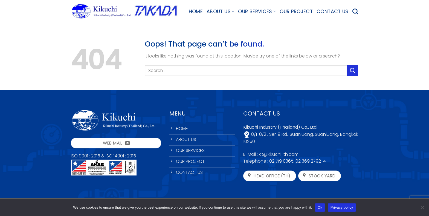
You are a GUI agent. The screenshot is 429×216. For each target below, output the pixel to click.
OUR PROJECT (296, 11)
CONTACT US (333, 11)
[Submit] (352, 70)
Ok (320, 207)
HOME (196, 11)
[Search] (355, 11)
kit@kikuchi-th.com (278, 154)
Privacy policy (342, 207)
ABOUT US (220, 11)
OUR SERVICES (257, 11)
